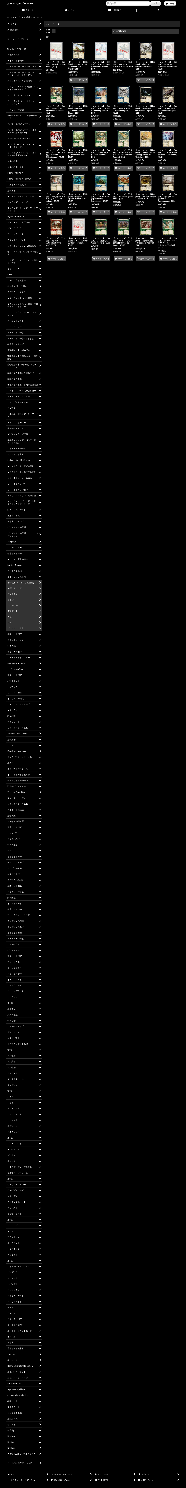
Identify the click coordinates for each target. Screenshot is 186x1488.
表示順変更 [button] (119, 31)
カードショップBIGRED (20, 3)
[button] (158, 10)
